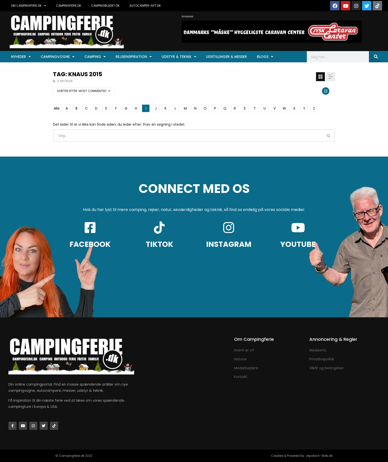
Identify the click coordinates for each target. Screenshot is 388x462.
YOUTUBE (297, 244)
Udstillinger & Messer (226, 56)
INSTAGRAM (228, 244)
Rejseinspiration (134, 56)
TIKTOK (159, 244)
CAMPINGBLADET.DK (105, 5)
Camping (95, 56)
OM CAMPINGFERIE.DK (28, 6)
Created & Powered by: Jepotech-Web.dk (302, 456)
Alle (57, 108)
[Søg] (375, 56)
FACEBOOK (90, 244)
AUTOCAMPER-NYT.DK (145, 5)
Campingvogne (57, 56)
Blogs (265, 56)
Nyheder (21, 56)
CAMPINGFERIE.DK (68, 5)
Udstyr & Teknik (179, 56)
